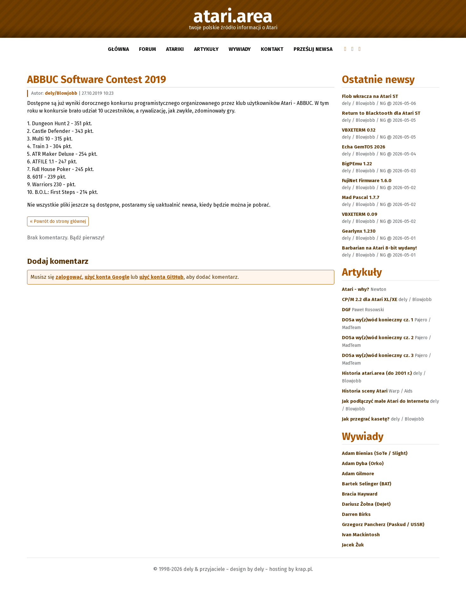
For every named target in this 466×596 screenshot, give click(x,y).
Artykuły (206, 49)
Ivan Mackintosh (361, 535)
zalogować (69, 277)
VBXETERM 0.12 (358, 130)
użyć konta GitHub (161, 277)
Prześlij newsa (313, 49)
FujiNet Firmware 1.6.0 (367, 180)
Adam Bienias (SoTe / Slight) (374, 453)
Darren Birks (356, 514)
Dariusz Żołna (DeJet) (366, 504)
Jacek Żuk (353, 545)
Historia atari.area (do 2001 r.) (377, 373)
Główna (118, 49)
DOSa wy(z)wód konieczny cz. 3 (378, 355)
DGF (347, 309)
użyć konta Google (107, 277)
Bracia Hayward (359, 494)
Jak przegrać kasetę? (366, 419)
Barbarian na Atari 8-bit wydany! (379, 248)
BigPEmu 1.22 (357, 164)
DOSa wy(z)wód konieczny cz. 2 (378, 337)
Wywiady (240, 49)
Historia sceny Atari (365, 391)
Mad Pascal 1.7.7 (360, 197)
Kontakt (272, 49)
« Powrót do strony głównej (58, 221)
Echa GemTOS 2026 (363, 147)
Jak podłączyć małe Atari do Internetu (386, 401)
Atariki (175, 49)
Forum (147, 49)
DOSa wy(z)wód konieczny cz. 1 (378, 320)
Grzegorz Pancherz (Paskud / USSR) (383, 524)
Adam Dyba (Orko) (363, 463)
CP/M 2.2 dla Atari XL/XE (370, 299)
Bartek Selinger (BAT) (366, 484)
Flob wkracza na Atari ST (370, 96)
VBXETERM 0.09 (359, 214)
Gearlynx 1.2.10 (359, 231)
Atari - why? (356, 289)
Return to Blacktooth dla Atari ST (381, 113)
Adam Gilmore (358, 473)
